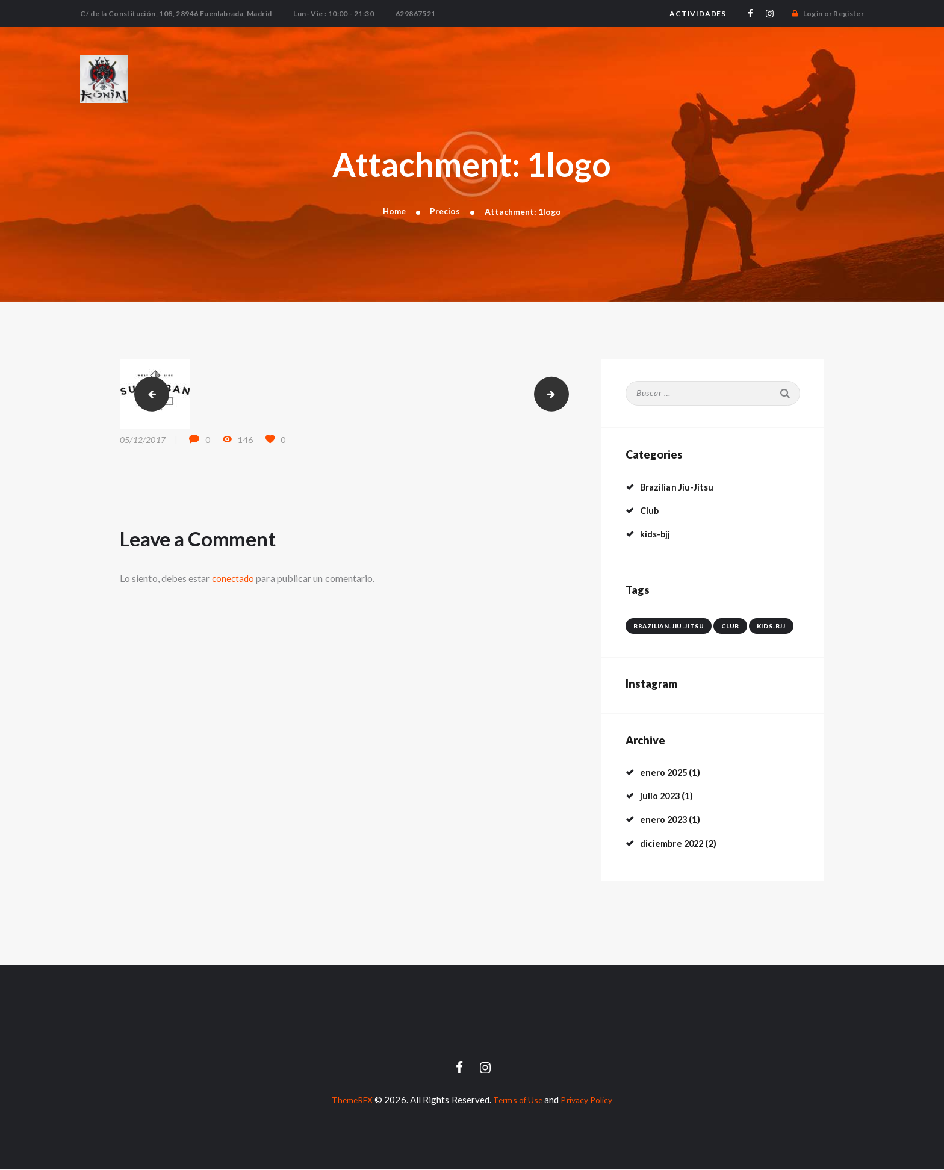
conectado (234, 578)
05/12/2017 (143, 440)
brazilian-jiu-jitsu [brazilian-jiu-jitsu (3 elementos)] (666, 626)
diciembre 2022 (674, 843)
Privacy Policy (589, 1100)
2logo (564, 394)
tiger (149, 394)
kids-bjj (657, 534)
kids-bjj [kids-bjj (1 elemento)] (765, 626)
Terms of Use (516, 1100)
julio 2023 (661, 796)
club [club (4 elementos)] (726, 626)
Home (394, 211)
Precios (445, 211)
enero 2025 (665, 772)
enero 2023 (665, 819)
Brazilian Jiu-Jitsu (679, 487)
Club (650, 510)
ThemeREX (347, 1100)
